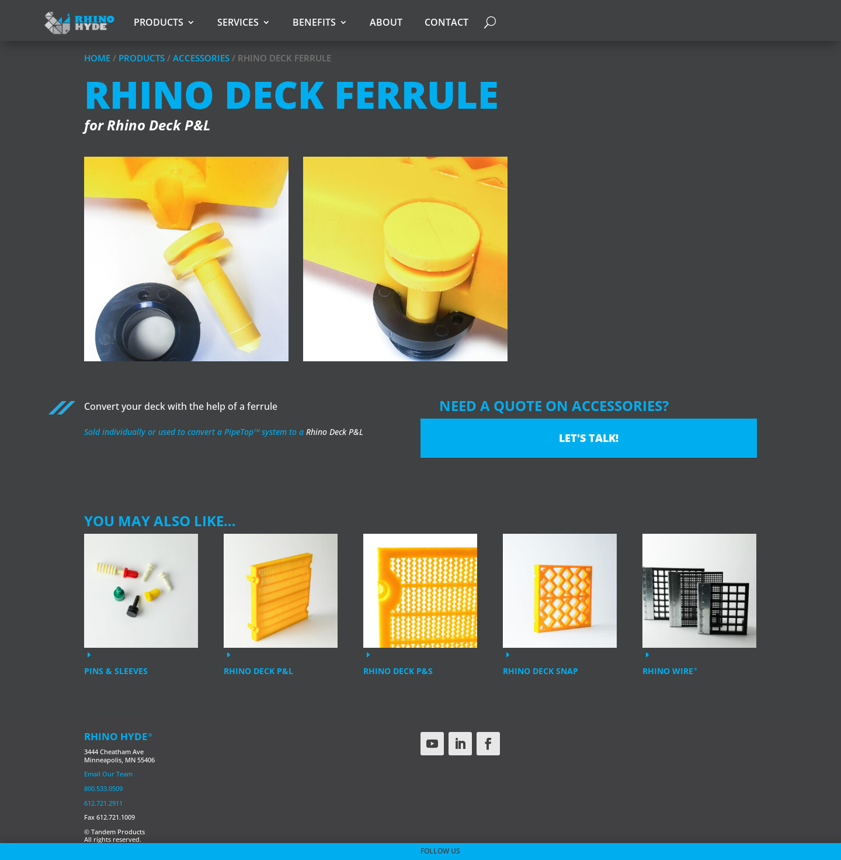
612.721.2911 (103, 803)
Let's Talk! (588, 438)
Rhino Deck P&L (334, 431)
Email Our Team (108, 773)
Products (158, 22)
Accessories (201, 58)
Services (238, 22)
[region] (420, 268)
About (386, 22)
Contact (446, 22)
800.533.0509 (103, 788)
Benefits (314, 22)
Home (97, 58)
